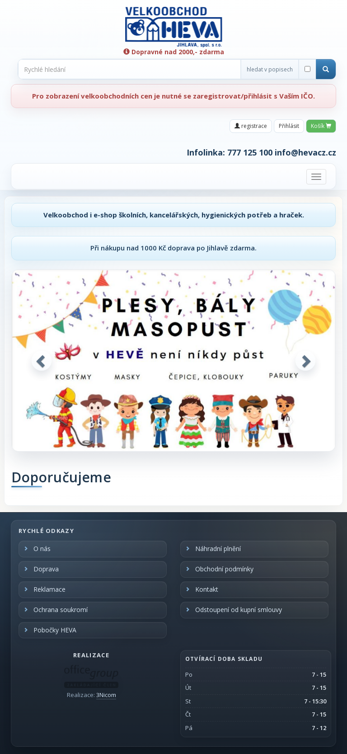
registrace (250, 126)
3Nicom (106, 695)
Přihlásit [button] (289, 126)
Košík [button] (321, 126)
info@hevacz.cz (305, 152)
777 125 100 (249, 152)
